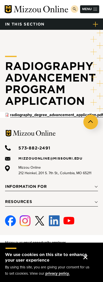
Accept (89, 252)
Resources (18, 201)
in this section (25, 23)
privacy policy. (57, 273)
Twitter (39, 221)
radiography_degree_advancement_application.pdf (56, 114)
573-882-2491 (34, 147)
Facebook (9, 221)
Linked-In (54, 221)
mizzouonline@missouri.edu (50, 158)
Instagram (24, 221)
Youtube (68, 221)
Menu (89, 9)
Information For (26, 186)
